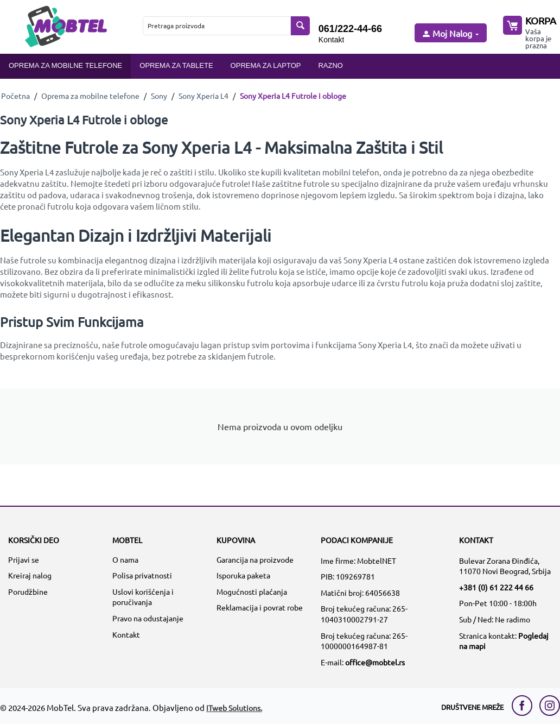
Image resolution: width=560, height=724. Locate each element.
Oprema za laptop (266, 65)
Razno (330, 65)
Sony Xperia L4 (203, 95)
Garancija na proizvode (255, 559)
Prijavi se (23, 559)
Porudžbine (28, 591)
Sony (159, 95)
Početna (15, 95)
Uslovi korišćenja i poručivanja (143, 597)
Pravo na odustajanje (147, 618)
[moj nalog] (449, 34)
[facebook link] (525, 705)
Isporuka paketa (243, 575)
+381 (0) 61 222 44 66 (496, 587)
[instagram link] (549, 705)
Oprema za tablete (176, 65)
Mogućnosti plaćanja (252, 591)
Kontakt (331, 39)
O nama (125, 559)
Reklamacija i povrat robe (260, 607)
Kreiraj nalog (30, 575)
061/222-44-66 (350, 28)
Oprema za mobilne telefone (65, 65)
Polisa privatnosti (142, 575)
